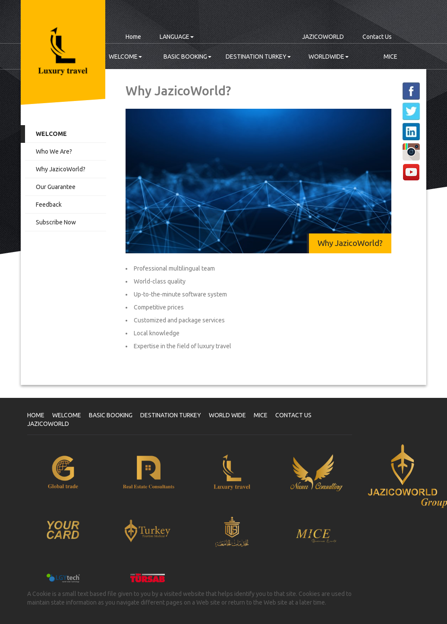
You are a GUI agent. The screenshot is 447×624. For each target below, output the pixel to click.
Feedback (49, 204)
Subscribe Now (56, 222)
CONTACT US (293, 415)
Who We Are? (54, 151)
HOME (35, 415)
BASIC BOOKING (187, 56)
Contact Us (377, 36)
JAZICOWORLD (323, 36)
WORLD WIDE (227, 415)
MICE (390, 56)
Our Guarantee (56, 186)
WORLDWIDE (328, 56)
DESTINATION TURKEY (258, 56)
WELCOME (125, 56)
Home (133, 36)
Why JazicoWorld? (60, 169)
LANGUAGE (177, 36)
